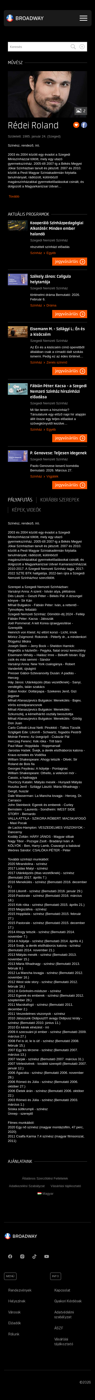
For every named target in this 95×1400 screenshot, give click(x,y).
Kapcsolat (62, 1290)
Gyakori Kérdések (68, 1301)
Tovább (14, 196)
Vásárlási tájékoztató (66, 1186)
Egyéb (51, 253)
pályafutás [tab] (20, 500)
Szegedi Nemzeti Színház (49, 240)
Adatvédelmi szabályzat (64, 1314)
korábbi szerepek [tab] (59, 500)
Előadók (14, 1323)
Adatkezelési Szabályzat (27, 1186)
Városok (14, 1312)
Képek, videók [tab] (26, 510)
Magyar (45, 1193)
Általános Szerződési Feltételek (45, 1178)
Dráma (51, 305)
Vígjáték (52, 476)
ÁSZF (58, 1328)
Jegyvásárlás (66, 261)
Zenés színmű (56, 362)
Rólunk (13, 1334)
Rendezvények (20, 1290)
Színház (36, 253)
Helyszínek (17, 1301)
